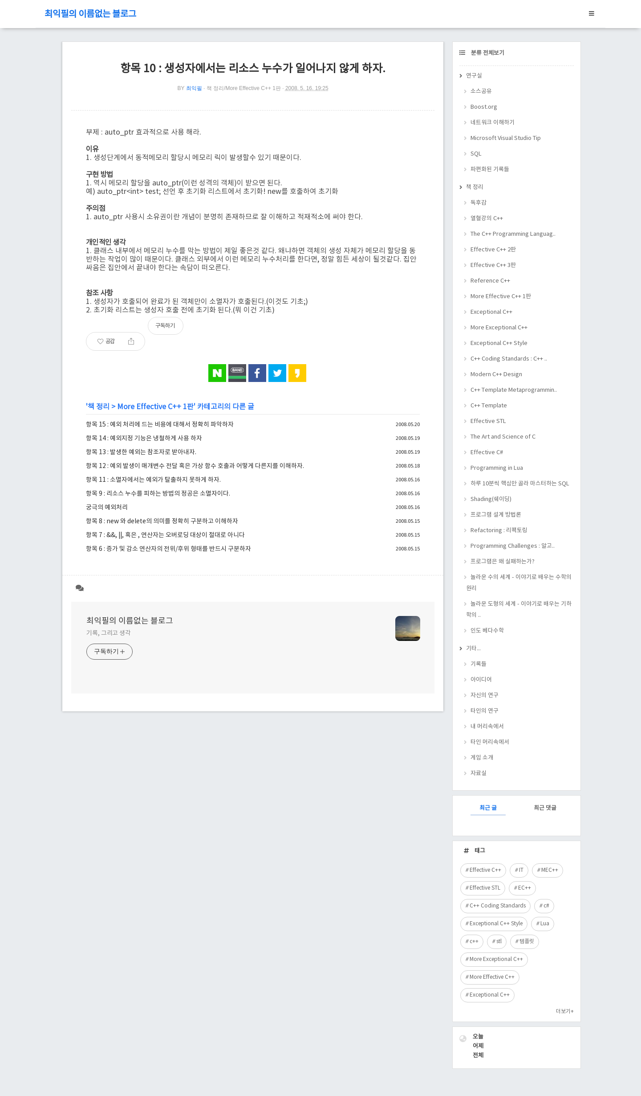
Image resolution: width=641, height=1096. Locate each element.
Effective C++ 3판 (493, 265)
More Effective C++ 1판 (155, 407)
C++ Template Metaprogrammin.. (514, 390)
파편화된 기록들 (490, 169)
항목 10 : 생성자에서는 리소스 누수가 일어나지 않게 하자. (252, 68)
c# (546, 906)
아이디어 (481, 680)
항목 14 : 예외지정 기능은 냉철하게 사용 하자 (144, 438)
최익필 (194, 88)
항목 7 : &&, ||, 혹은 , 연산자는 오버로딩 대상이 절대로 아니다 (165, 535)
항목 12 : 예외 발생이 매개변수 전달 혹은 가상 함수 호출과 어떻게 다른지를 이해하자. (195, 466)
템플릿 (526, 941)
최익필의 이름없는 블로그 (90, 14)
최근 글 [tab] (488, 808)
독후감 (479, 203)
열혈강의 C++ (487, 218)
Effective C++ (485, 870)
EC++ (524, 888)
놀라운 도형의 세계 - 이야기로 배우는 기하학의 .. (519, 610)
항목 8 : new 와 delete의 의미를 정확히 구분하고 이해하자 (162, 521)
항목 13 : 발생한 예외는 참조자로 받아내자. (141, 452)
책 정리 (99, 407)
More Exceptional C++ (499, 327)
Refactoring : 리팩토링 (499, 530)
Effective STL (488, 421)
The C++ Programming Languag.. (513, 234)
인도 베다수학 (487, 631)
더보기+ (565, 1011)
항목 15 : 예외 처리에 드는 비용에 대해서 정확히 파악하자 (160, 424)
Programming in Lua (497, 468)
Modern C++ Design (496, 374)
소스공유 (481, 91)
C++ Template (489, 405)
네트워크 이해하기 (493, 122)
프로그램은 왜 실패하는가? (503, 561)
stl (499, 941)
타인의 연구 (485, 711)
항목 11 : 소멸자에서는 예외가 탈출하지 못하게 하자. (153, 480)
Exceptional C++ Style (499, 343)
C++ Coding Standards (498, 906)
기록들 (479, 664)
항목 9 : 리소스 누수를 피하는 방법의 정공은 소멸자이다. (158, 493)
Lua (544, 924)
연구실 (474, 76)
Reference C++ (490, 281)
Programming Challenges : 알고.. (513, 546)
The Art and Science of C (503, 437)
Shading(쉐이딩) (491, 499)
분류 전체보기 (487, 53)
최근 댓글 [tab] (545, 808)
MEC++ (549, 870)
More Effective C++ (492, 977)
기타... (473, 648)
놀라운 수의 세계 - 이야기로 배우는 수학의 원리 (519, 583)
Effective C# (487, 452)
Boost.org (484, 107)
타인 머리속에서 (490, 742)
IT (521, 870)
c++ (474, 941)
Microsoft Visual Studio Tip (506, 138)
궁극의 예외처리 (107, 507)
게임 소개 (482, 758)
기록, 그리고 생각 (108, 633)
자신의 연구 (485, 695)
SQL (476, 154)
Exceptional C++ (491, 312)
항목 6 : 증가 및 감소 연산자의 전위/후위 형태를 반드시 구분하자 (168, 549)
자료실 (479, 773)
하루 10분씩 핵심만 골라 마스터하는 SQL (520, 483)
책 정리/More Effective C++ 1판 (244, 88)
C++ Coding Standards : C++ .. (509, 359)
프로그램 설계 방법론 (496, 515)
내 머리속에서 (487, 726)
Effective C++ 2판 (493, 249)
